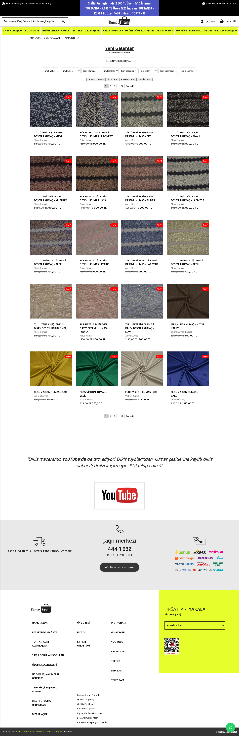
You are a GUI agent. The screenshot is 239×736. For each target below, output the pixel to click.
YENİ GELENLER (50, 30)
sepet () (228, 21)
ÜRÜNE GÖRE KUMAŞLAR (139, 30)
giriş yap (208, 21)
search (63, 21)
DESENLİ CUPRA (96, 79)
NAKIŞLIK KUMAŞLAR (226, 30)
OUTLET (66, 30)
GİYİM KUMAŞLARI (13, 30)
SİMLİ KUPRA (144, 79)
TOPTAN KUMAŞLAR (200, 30)
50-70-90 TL (32, 30)
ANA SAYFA (35, 38)
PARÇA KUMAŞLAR (112, 30)
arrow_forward (223, 626)
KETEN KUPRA (128, 79)
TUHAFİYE (181, 30)
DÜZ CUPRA (112, 79)
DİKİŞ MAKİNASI (165, 30)
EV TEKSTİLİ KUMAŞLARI (86, 30)
